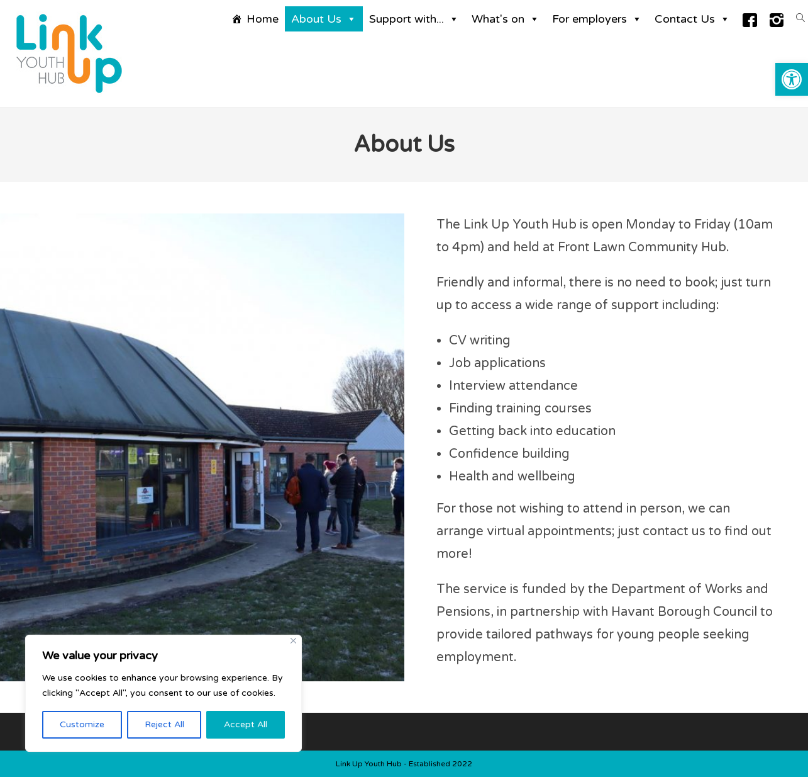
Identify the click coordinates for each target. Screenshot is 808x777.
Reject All (164, 724)
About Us (324, 18)
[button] (791, 79)
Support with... (414, 18)
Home (262, 19)
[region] (163, 693)
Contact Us (692, 18)
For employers (597, 18)
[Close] (293, 641)
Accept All (245, 724)
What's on (506, 18)
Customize (82, 724)
